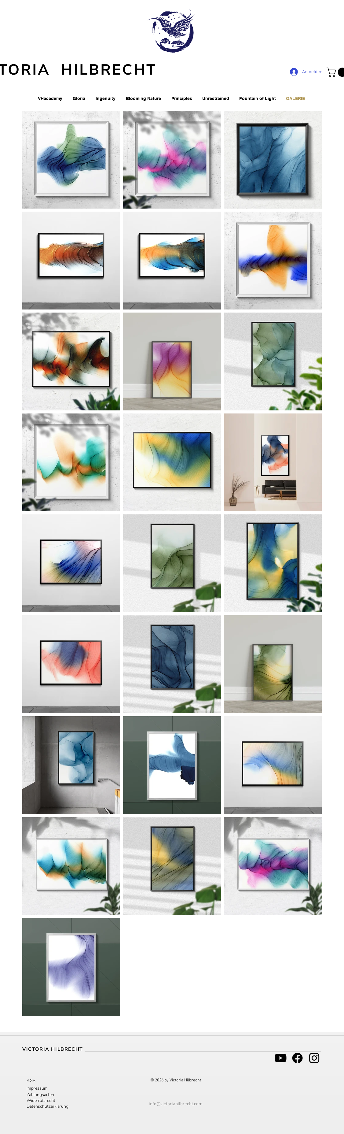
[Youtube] (280, 1058)
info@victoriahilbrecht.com (176, 1104)
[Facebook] (297, 1058)
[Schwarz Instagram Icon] (314, 1058)
